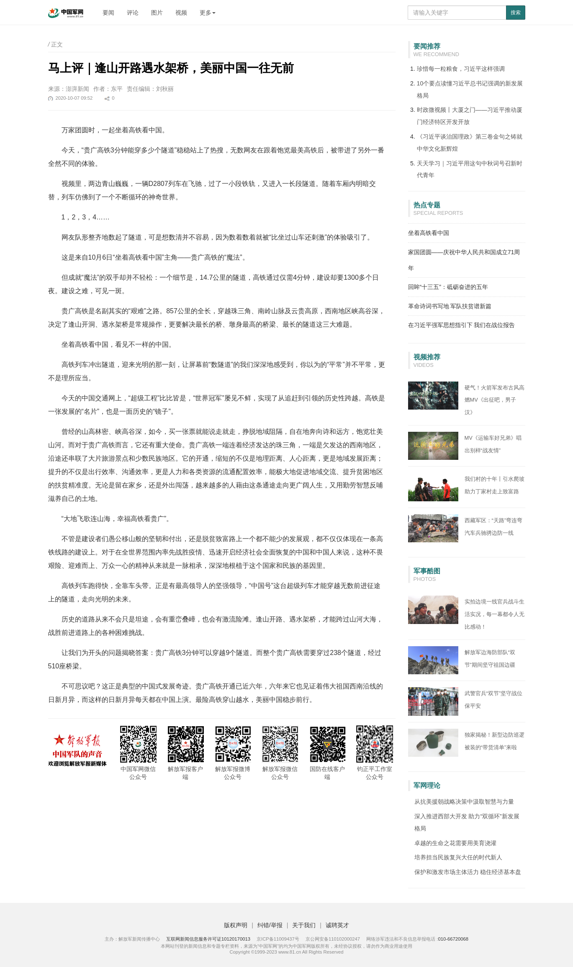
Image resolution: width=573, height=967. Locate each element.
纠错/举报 (270, 925)
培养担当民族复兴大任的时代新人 (458, 857)
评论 (133, 12)
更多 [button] (208, 12)
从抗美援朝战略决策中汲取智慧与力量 (464, 801)
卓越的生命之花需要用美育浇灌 (455, 843)
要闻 (108, 12)
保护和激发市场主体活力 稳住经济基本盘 (468, 872)
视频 (181, 12)
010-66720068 (453, 938)
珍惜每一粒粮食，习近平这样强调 (461, 68)
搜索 (516, 12)
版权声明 (235, 925)
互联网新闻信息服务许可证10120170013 (208, 938)
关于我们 (304, 925)
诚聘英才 (337, 925)
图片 (157, 12)
